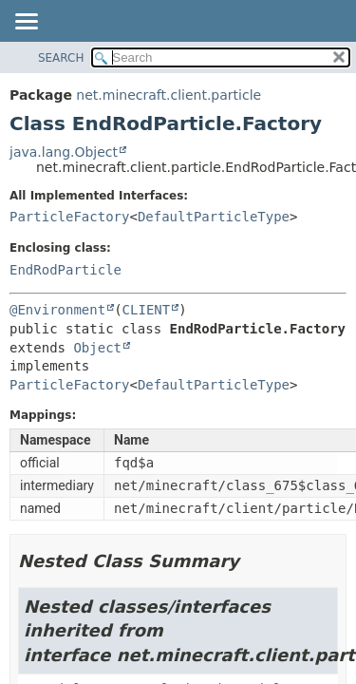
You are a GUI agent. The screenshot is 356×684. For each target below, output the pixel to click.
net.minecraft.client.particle (168, 95)
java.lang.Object (63, 152)
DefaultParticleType (214, 216)
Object (97, 347)
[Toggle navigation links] (25, 23)
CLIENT (146, 309)
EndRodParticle (65, 269)
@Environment (57, 309)
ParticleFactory (69, 216)
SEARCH (61, 58)
